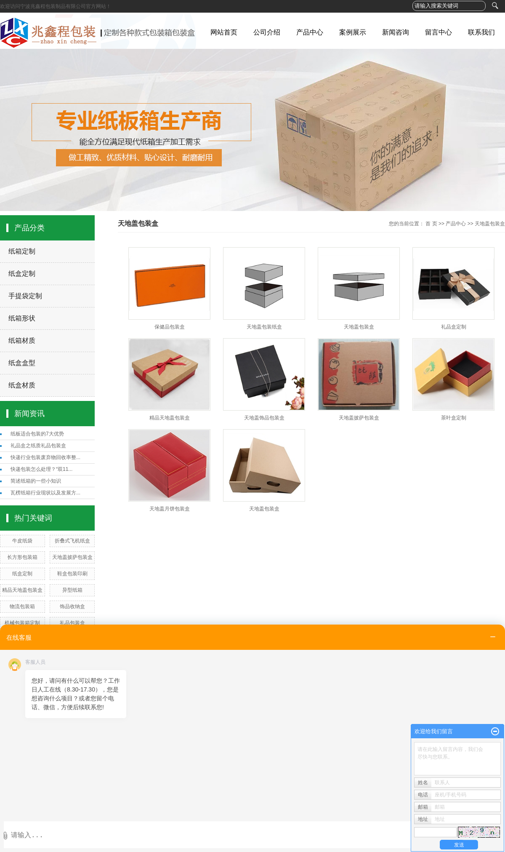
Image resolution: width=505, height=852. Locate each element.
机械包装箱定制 (22, 623)
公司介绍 (266, 32)
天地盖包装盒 (490, 224)
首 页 (431, 224)
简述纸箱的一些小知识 (36, 481)
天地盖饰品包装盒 (264, 418)
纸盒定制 (21, 273)
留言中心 (438, 32)
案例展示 (352, 32)
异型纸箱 (72, 590)
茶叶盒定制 (453, 418)
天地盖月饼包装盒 (169, 509)
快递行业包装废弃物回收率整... (45, 457)
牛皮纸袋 (22, 541)
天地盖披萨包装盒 (72, 557)
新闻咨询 (395, 32)
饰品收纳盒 (72, 606)
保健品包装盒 (169, 327)
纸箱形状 (21, 318)
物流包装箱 (22, 606)
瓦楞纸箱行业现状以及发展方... (45, 493)
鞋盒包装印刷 (72, 574)
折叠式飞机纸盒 (72, 541)
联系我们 (481, 32)
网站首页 (223, 32)
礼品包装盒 (72, 623)
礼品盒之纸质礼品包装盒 (38, 446)
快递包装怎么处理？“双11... (41, 469)
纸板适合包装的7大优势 (37, 434)
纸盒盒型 (21, 362)
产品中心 (309, 32)
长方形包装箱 (22, 557)
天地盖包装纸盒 (264, 327)
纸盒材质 (21, 385)
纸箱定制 (21, 251)
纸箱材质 (21, 340)
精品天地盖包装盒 (22, 590)
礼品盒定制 (453, 327)
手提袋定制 (25, 295)
